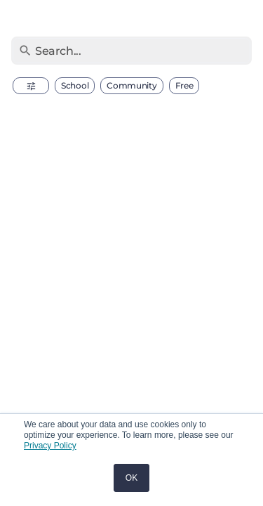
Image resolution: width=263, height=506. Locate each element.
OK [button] (131, 478)
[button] (31, 85)
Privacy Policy (50, 445)
